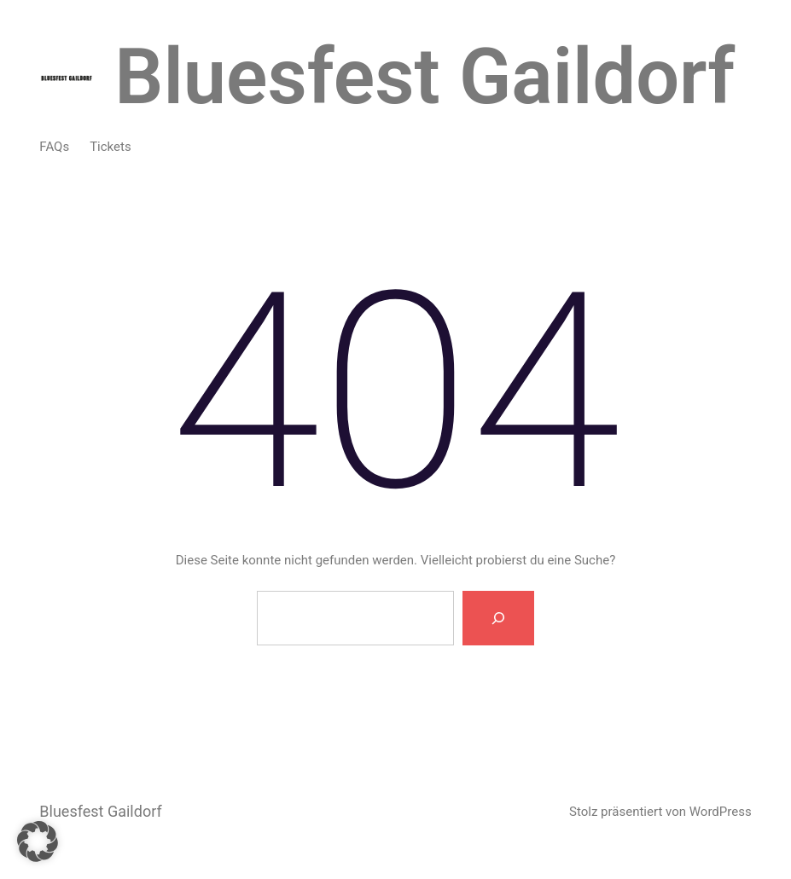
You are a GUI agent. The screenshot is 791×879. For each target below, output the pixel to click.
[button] (37, 841)
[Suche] (498, 618)
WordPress (720, 811)
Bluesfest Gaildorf (424, 77)
